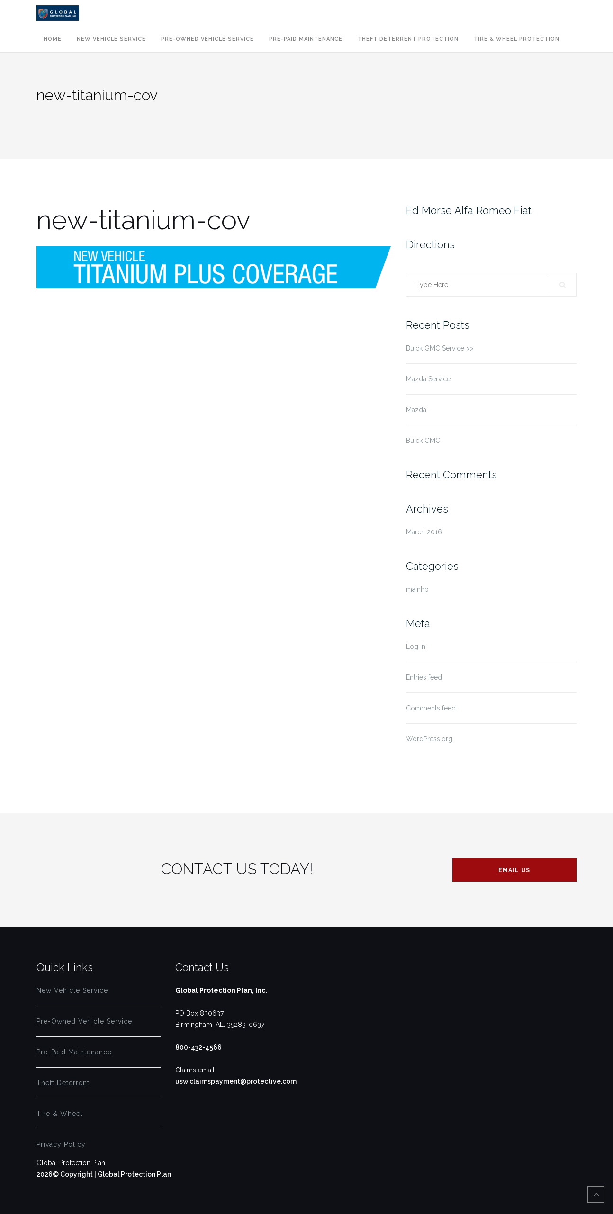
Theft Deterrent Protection (408, 39)
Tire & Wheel (59, 1113)
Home (53, 39)
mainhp (417, 589)
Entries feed (424, 677)
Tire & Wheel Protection (516, 39)
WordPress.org (429, 739)
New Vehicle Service (111, 39)
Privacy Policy (61, 1144)
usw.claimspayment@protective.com (236, 1081)
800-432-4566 (198, 1047)
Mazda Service (428, 379)
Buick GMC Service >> (440, 348)
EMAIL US (514, 870)
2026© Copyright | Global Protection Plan (103, 1174)
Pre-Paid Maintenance (306, 39)
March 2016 (424, 532)
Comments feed (431, 708)
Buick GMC (423, 440)
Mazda (416, 410)
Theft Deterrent (63, 1083)
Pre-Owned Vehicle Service (207, 39)
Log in (415, 646)
